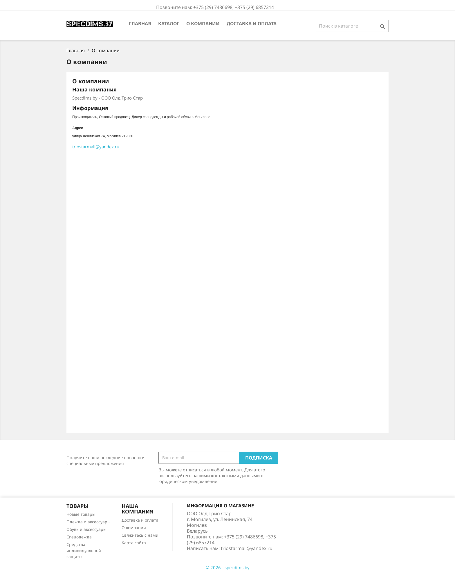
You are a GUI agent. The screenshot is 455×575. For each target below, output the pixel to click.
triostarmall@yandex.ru (246, 548)
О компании (203, 23)
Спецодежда (79, 537)
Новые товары (80, 514)
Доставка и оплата (252, 23)
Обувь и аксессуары (86, 529)
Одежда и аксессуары (88, 521)
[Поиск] (352, 26)
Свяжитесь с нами (140, 535)
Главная (140, 23)
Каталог (168, 23)
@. (95, 146)
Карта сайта (134, 542)
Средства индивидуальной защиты (83, 550)
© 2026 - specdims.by (228, 567)
